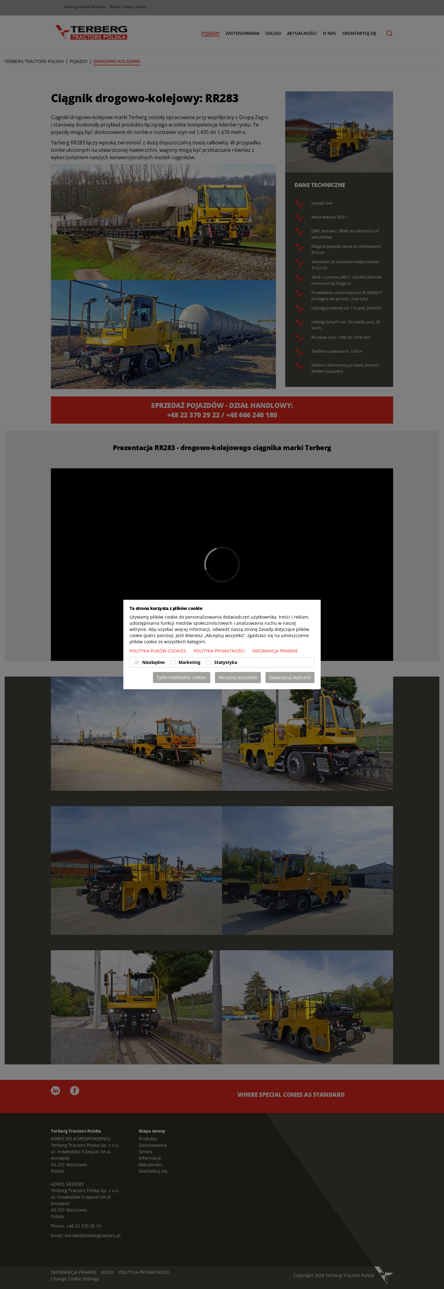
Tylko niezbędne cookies (182, 677)
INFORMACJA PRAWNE (275, 651)
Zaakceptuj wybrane (290, 677)
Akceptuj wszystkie (238, 677)
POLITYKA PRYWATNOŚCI (220, 651)
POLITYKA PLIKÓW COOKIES (158, 651)
